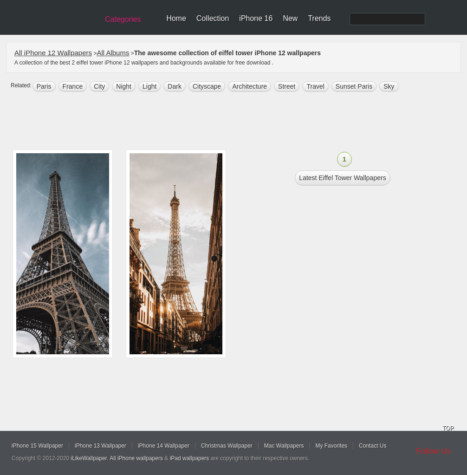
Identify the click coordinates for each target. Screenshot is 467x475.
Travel (315, 86)
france (73, 86)
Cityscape (207, 86)
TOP (448, 428)
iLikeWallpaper (89, 458)
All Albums (113, 53)
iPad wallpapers (189, 458)
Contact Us (372, 445)
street (286, 86)
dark (175, 86)
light (149, 86)
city (99, 86)
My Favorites (331, 445)
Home (176, 18)
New (290, 18)
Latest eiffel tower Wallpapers (342, 178)
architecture (249, 86)
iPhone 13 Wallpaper (100, 445)
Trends (319, 18)
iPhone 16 (255, 18)
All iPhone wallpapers (136, 458)
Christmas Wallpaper (227, 445)
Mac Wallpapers (284, 445)
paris (44, 86)
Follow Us (433, 451)
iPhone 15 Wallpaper (37, 445)
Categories (123, 19)
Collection (212, 18)
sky (388, 86)
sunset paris (354, 86)
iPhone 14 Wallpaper (163, 445)
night (123, 86)
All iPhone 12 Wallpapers (53, 53)
